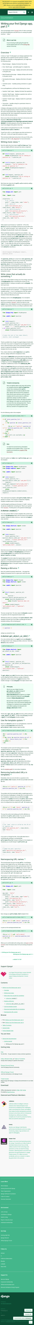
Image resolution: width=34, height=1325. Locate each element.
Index (2, 1059)
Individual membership (6, 1222)
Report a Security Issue (7, 1220)
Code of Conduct (5, 1196)
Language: (28, 1314)
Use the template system (10, 1006)
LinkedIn (3, 1264)
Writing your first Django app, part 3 (11, 987)
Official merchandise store (7, 1284)
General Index (6, 1028)
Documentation (7, 18)
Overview (6, 990)
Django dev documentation (9, 1038)
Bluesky (3, 1261)
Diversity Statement (6, 1199)
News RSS (3, 1266)
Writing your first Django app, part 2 (11, 952)
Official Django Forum (7, 1072)
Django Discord (5, 1238)
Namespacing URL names (10, 1012)
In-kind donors (6, 1304)
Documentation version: (22, 1318)
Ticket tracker (5, 1079)
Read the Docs (11, 1092)
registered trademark (10, 1321)
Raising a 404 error (9, 1001)
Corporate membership (7, 1282)
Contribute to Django (6, 1214)
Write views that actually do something (14, 995)
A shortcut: (11, 998)
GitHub (2, 1253)
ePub (24, 1090)
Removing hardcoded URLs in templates (14, 1009)
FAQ (2, 1052)
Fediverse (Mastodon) (6, 1258)
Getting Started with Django (8, 1188)
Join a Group (4, 1212)
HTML (18, 1090)
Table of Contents (20, 1059)
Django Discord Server (7, 1065)
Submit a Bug (4, 1217)
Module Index (8, 1059)
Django (2, 12)
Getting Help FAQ (5, 1235)
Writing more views (9, 993)
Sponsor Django (5, 1279)
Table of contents (6, 1025)
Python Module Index (7, 1030)
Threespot (5, 1310)
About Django (4, 1185)
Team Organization (6, 1191)
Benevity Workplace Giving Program (10, 1287)
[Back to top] (30, 1322)
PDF (21, 1090)
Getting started (8, 1041)
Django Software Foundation (8, 1193)
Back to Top (17, 959)
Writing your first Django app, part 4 (23, 954)
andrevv (5, 1315)
